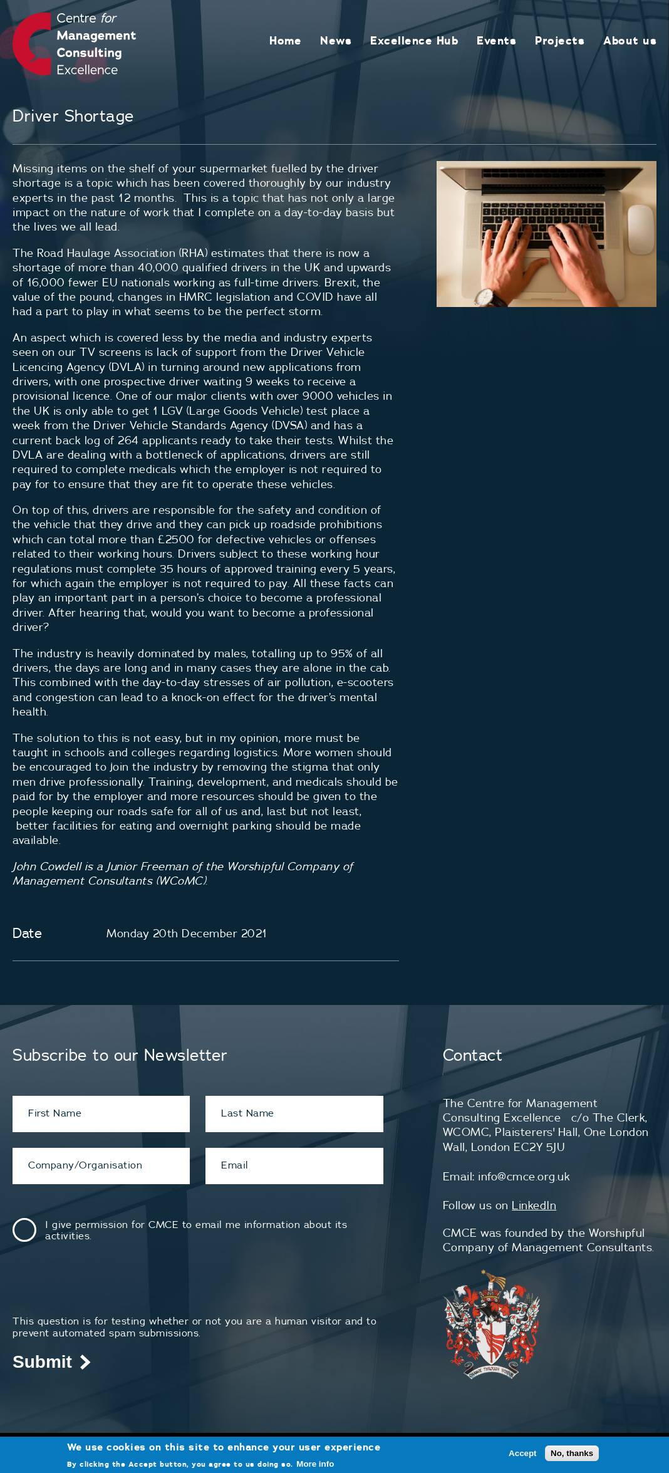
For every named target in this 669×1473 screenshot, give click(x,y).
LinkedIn (534, 1205)
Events (496, 40)
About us (629, 40)
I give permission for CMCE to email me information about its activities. (196, 1230)
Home (285, 40)
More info (315, 1464)
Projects (559, 40)
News (335, 40)
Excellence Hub (414, 40)
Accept (522, 1453)
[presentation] (108, 1290)
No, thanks (572, 1453)
